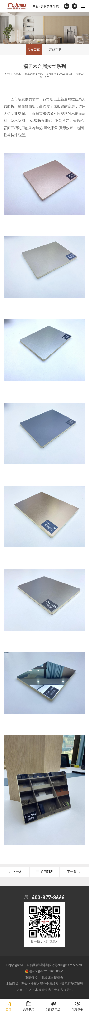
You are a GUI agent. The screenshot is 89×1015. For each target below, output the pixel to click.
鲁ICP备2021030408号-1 (44, 971)
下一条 (74, 872)
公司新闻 (34, 50)
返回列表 (44, 872)
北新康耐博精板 (52, 977)
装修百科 (55, 50)
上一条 (15, 872)
